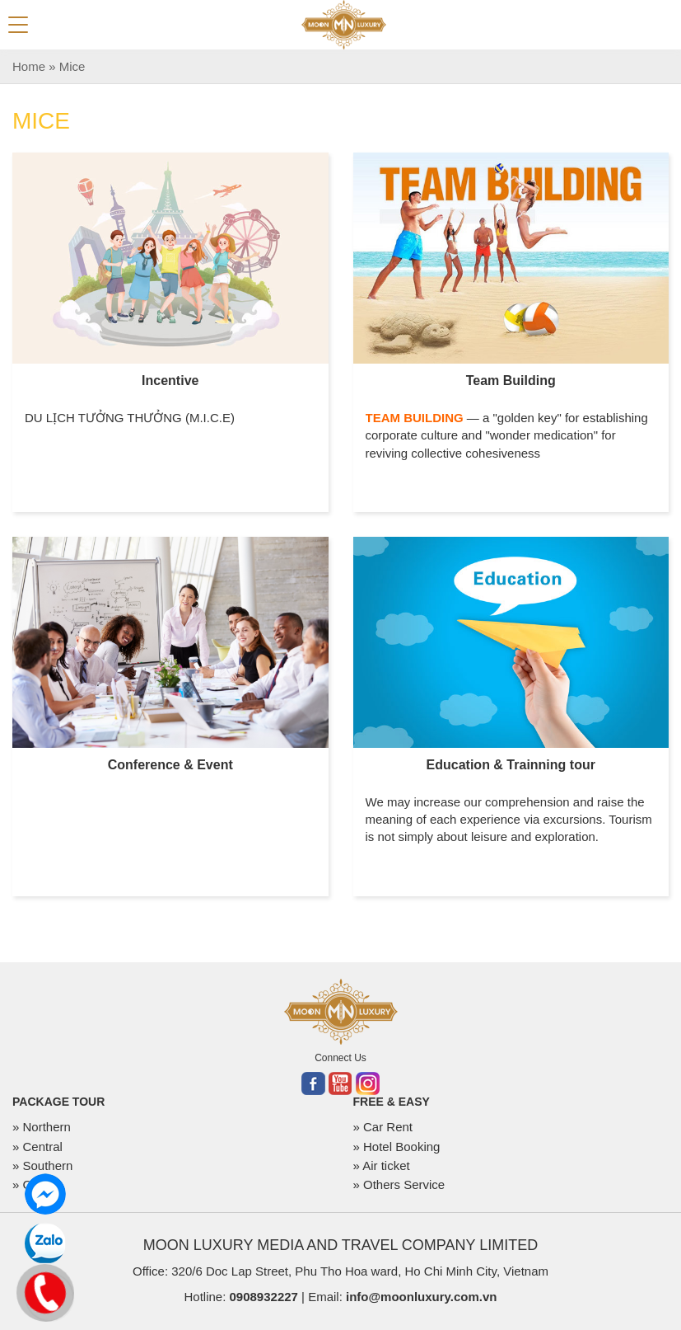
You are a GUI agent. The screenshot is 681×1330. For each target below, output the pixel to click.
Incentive (170, 381)
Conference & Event (170, 765)
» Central (37, 1147)
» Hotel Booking (397, 1147)
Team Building (511, 381)
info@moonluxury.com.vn (421, 1297)
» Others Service (399, 1184)
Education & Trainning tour (511, 765)
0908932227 (263, 1297)
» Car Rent (383, 1127)
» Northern (41, 1127)
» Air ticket (381, 1165)
